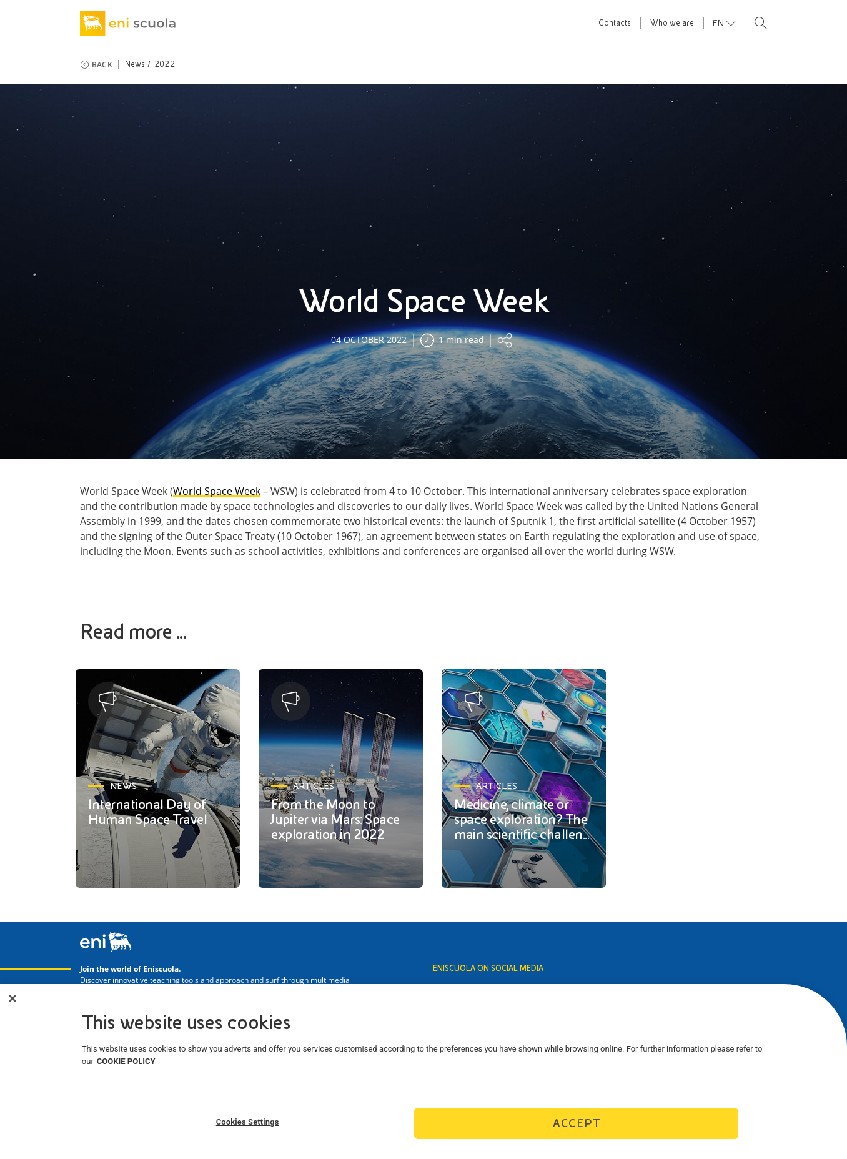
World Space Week (216, 491)
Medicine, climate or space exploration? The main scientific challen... (521, 819)
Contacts (614, 23)
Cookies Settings (247, 1125)
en (719, 23)
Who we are (672, 23)
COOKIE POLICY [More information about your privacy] (126, 1065)
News (135, 64)
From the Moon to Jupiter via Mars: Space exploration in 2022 (335, 819)
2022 (164, 64)
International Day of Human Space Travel (147, 812)
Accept (576, 1127)
